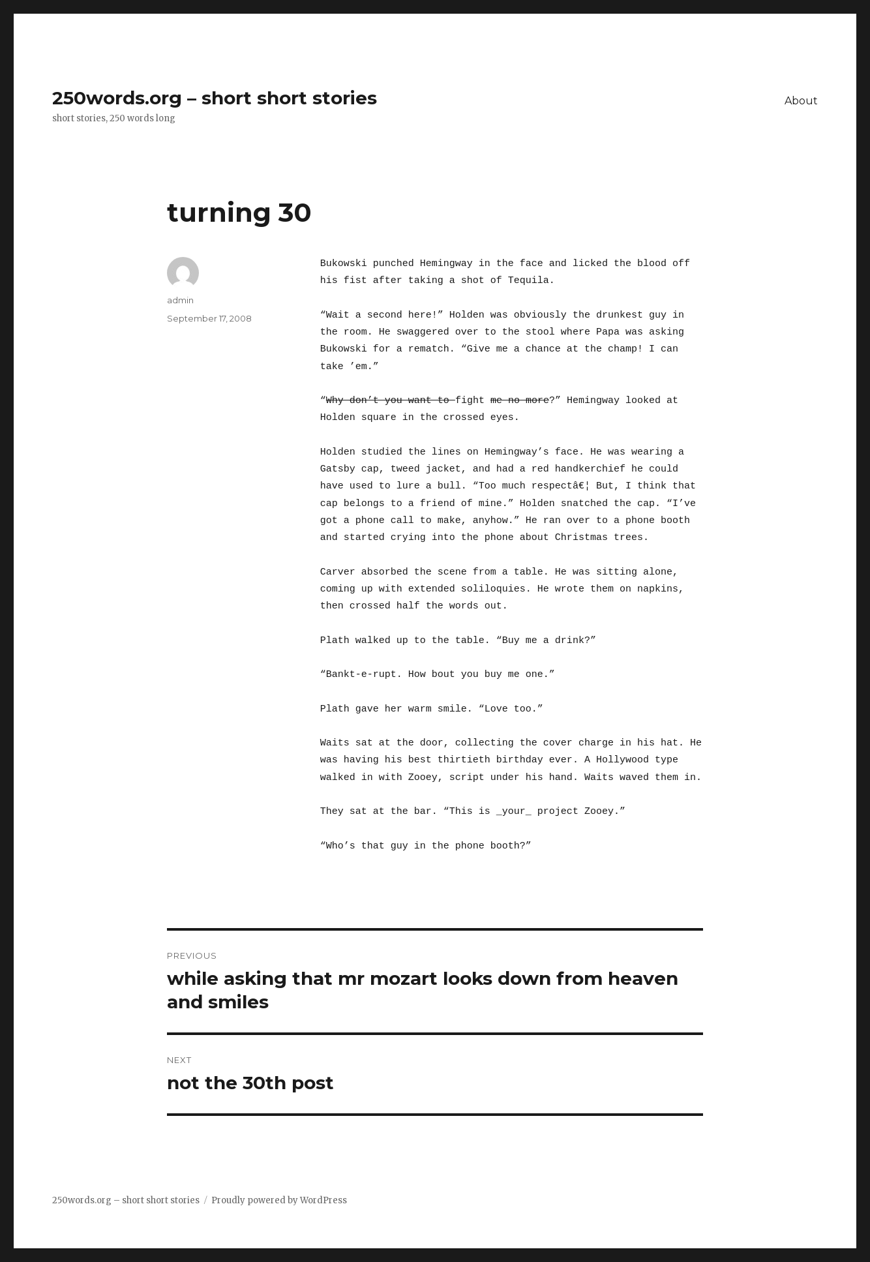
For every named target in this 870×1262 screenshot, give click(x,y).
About (801, 101)
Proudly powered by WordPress (279, 1200)
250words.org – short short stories (214, 98)
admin (180, 300)
